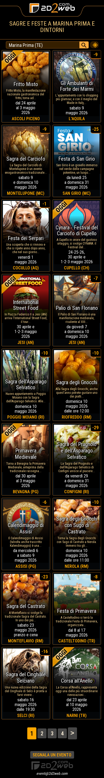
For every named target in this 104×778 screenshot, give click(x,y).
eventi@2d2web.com (52, 773)
